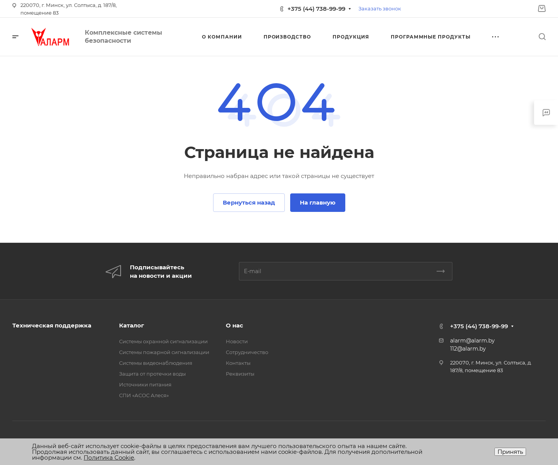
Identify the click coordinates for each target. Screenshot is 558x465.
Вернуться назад (249, 202)
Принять (510, 451)
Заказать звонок (379, 8)
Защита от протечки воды (152, 374)
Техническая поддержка (51, 325)
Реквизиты (240, 374)
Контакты (238, 363)
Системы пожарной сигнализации (164, 352)
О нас (234, 325)
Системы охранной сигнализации (163, 341)
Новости (237, 341)
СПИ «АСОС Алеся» (144, 395)
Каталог (131, 325)
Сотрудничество (247, 352)
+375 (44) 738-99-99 (316, 8)
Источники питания (145, 384)
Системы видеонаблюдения (155, 363)
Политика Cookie (109, 457)
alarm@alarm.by (472, 340)
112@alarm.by (468, 348)
